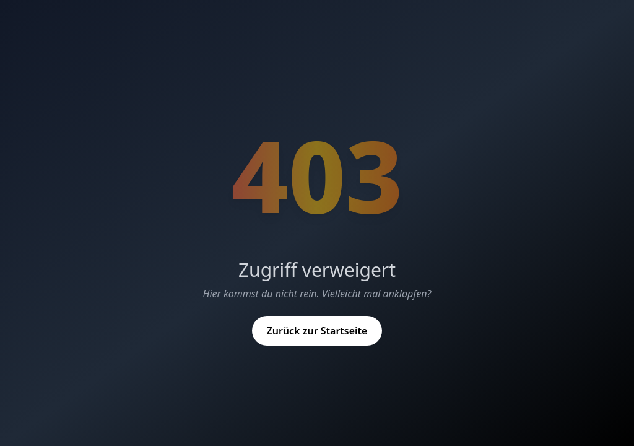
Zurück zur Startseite (317, 331)
